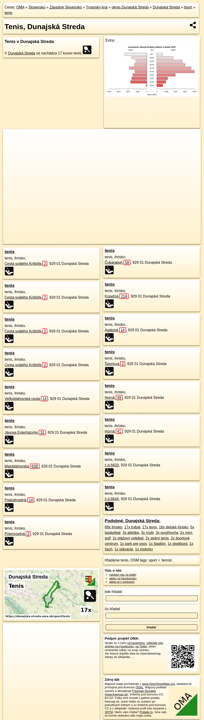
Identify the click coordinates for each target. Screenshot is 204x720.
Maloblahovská (22, 466)
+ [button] (10, 136)
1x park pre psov (133, 544)
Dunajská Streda (166, 7)
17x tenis (149, 527)
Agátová (115, 330)
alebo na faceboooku (123, 578)
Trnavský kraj (97, 7)
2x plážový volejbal (128, 538)
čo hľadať (112, 609)
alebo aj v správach (122, 582)
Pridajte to (146, 712)
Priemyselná (17, 533)
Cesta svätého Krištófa (26, 263)
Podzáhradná (19, 500)
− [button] (10, 144)
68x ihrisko (113, 527)
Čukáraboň (118, 262)
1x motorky (144, 549)
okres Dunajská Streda (130, 7)
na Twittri (141, 646)
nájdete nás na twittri (122, 574)
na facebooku (136, 643)
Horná (114, 397)
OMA (20, 7)
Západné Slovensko (66, 7)
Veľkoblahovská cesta (26, 398)
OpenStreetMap (111, 240)
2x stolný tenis (157, 538)
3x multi (147, 533)
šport (188, 7)
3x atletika (130, 533)
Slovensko (36, 7)
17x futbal (132, 527)
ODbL (139, 687)
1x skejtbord (177, 544)
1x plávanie (123, 549)
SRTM (109, 712)
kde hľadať (113, 592)
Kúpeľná (117, 296)
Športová (115, 363)
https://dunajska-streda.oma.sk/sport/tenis (175, 240)
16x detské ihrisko (173, 527)
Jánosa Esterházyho (25, 432)
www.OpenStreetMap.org (158, 684)
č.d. (112, 465)
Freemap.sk (134, 240)
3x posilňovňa (167, 533)
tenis (8, 13)
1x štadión (157, 544)
